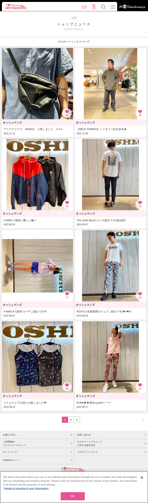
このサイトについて (87, 452)
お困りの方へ (10, 434)
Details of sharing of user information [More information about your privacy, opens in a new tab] (26, 490)
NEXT (141, 420)
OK (73, 498)
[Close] (142, 479)
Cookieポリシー (11, 460)
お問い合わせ (84, 434)
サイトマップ (10, 452)
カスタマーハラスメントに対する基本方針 (89, 443)
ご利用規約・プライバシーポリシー (14, 443)
